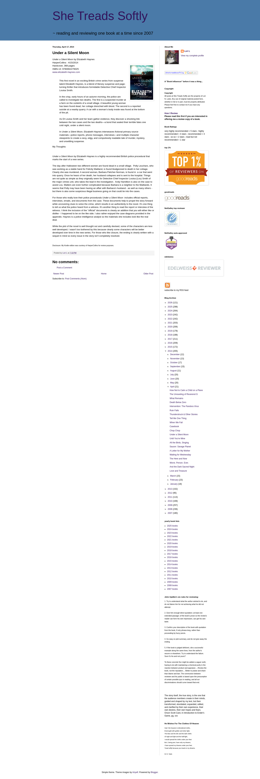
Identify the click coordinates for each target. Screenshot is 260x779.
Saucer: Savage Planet (180, 446)
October (174, 362)
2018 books (172, 550)
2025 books (172, 526)
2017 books (172, 554)
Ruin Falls (174, 410)
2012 (170, 493)
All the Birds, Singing (179, 442)
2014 (170, 351)
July (172, 374)
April (172, 386)
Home (104, 273)
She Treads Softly (100, 16)
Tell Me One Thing (178, 418)
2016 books (172, 557)
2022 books (172, 536)
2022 (170, 319)
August (173, 370)
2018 (170, 335)
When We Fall (176, 422)
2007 (170, 513)
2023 (170, 314)
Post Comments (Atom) (76, 278)
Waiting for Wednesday (180, 454)
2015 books (172, 561)
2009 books (172, 582)
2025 (170, 307)
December (175, 354)
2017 (170, 339)
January (174, 484)
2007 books (172, 589)
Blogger (154, 772)
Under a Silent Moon (179, 434)
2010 (170, 501)
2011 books (172, 575)
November (175, 358)
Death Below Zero (178, 402)
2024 (170, 310)
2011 (170, 497)
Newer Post (58, 273)
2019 (170, 331)
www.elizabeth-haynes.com (66, 72)
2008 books (172, 585)
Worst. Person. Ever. (179, 463)
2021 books (172, 540)
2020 (170, 327)
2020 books (172, 543)
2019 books (172, 547)
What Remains (176, 398)
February (174, 480)
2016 (170, 343)
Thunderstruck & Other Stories (184, 414)
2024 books (172, 529)
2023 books (172, 533)
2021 (170, 323)
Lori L (187, 51)
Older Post (148, 273)
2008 (170, 509)
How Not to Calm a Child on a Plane (186, 390)
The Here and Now (178, 458)
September (175, 366)
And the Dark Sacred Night (182, 467)
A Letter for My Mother (180, 451)
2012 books (172, 571)
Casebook (174, 426)
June (172, 379)
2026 (170, 302)
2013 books (172, 568)
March (173, 476)
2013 (170, 489)
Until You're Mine (177, 438)
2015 (170, 347)
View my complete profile (192, 55)
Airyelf (135, 772)
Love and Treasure (178, 471)
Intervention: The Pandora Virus (184, 406)
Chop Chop (175, 430)
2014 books (172, 564)
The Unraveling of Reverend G (184, 394)
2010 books (172, 578)
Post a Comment (64, 267)
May (172, 382)
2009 (170, 505)
